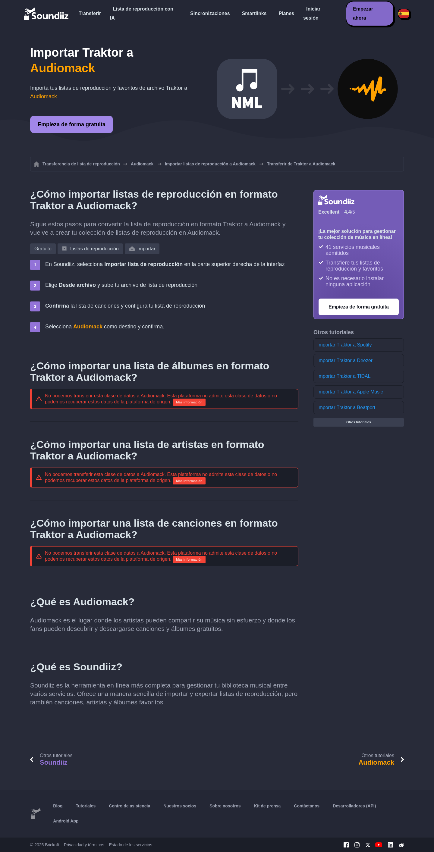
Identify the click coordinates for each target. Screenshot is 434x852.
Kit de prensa (267, 805)
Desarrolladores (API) (354, 805)
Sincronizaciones (210, 13)
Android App (65, 821)
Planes (286, 13)
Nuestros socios (179, 805)
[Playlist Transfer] (46, 13)
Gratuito (43, 248)
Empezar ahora (363, 13)
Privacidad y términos (84, 844)
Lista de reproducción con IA (141, 13)
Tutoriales (86, 805)
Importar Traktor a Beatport (346, 407)
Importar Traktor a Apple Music (350, 391)
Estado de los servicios (130, 844)
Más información (189, 402)
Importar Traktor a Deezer (345, 360)
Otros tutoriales (358, 422)
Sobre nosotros (225, 805)
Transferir (90, 13)
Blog (57, 805)
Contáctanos (306, 805)
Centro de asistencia (129, 805)
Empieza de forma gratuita (71, 124)
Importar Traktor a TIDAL (344, 376)
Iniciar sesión (311, 13)
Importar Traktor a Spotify (344, 344)
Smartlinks (254, 13)
